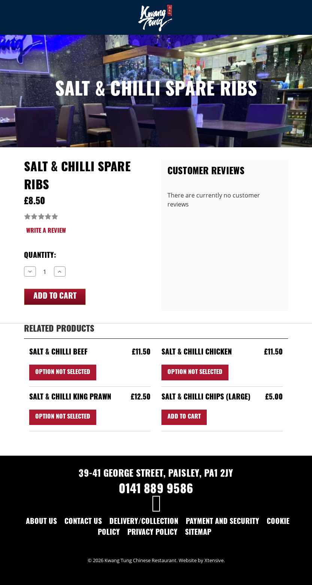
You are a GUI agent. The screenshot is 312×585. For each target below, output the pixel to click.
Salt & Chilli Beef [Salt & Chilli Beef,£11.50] (58, 352)
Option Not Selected (62, 373)
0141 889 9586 (156, 490)
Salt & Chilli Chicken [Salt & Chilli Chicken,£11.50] (196, 352)
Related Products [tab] (59, 329)
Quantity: (40, 256)
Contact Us (83, 522)
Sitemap (198, 533)
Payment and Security (222, 522)
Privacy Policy (152, 533)
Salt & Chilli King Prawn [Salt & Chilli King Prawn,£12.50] (70, 397)
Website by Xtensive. (202, 560)
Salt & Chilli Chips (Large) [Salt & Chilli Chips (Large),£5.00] (206, 397)
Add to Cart (184, 417)
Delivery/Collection (143, 522)
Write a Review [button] (46, 231)
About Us (41, 522)
